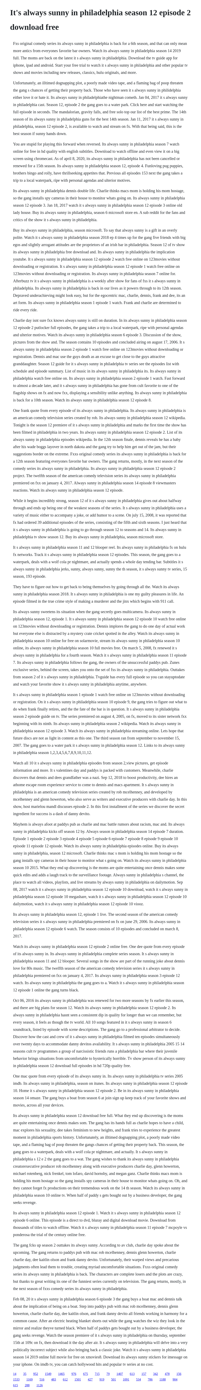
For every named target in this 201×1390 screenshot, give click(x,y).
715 (97, 1374)
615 (15, 1385)
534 (138, 1379)
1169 (29, 1379)
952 (35, 1374)
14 (14, 1374)
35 (24, 1374)
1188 (162, 1379)
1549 (48, 1374)
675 (85, 1374)
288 (27, 1385)
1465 (61, 1374)
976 (73, 1374)
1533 (16, 1379)
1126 (39, 1385)
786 (150, 1379)
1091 (126, 1379)
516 (41, 1379)
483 (53, 1379)
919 (101, 1379)
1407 (119, 1374)
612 (65, 1379)
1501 (77, 1379)
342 (155, 1374)
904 (175, 1379)
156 (178, 1374)
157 (143, 1374)
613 (132, 1374)
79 (108, 1374)
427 (90, 1379)
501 (113, 1379)
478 (167, 1374)
